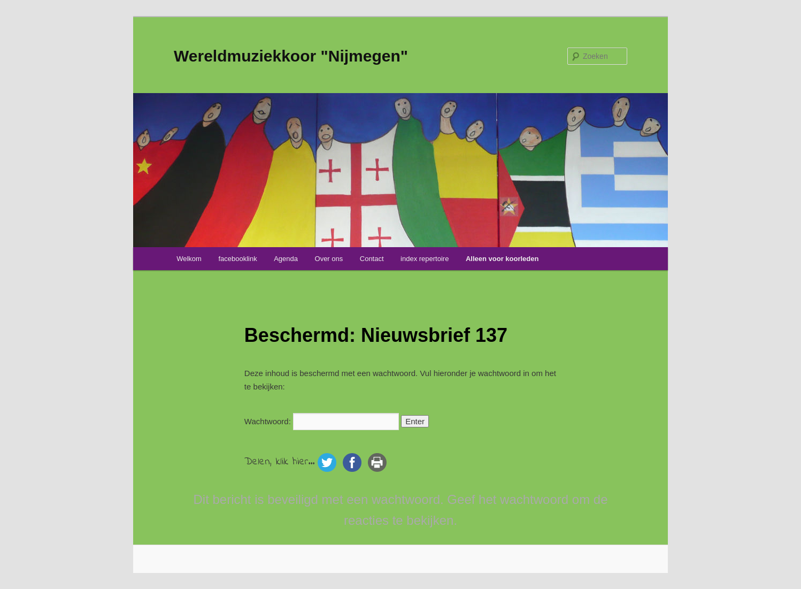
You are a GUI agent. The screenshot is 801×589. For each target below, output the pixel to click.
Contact (372, 259)
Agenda (286, 259)
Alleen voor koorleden (502, 259)
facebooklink (237, 259)
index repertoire (424, 259)
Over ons (329, 259)
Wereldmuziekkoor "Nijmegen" (291, 56)
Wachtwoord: (321, 421)
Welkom (189, 259)
